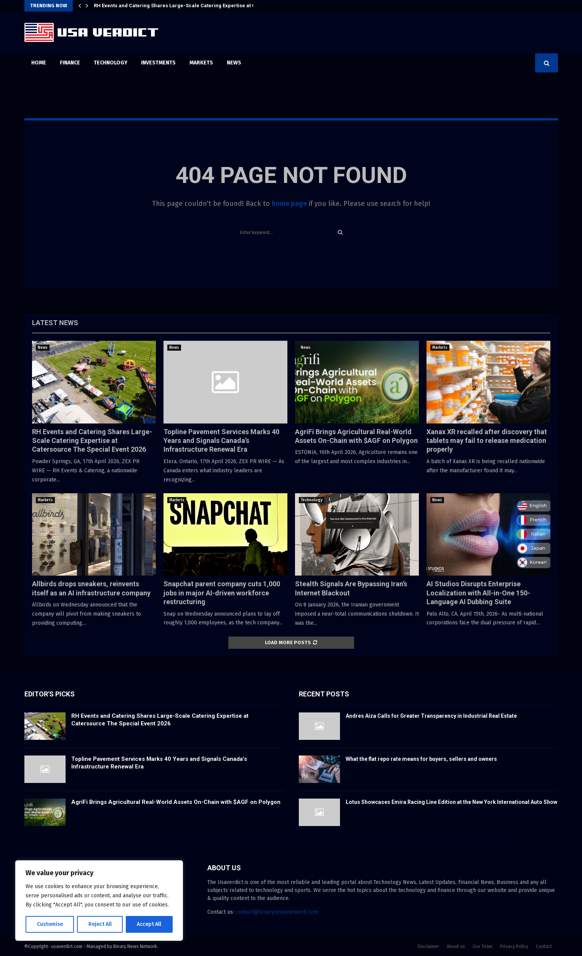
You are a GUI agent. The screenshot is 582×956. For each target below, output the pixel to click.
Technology (110, 62)
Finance (70, 62)
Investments (158, 62)
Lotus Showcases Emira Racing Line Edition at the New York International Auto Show (451, 802)
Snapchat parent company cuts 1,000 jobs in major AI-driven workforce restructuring (222, 593)
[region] (99, 901)
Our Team (482, 946)
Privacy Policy (514, 946)
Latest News (55, 323)
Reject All (100, 924)
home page (289, 203)
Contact (544, 946)
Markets (201, 62)
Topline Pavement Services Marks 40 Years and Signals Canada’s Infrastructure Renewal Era (221, 441)
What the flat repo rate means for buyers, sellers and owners (421, 759)
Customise (50, 924)
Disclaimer (428, 946)
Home (38, 62)
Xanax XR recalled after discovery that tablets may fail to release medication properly (486, 441)
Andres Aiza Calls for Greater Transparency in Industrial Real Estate (431, 716)
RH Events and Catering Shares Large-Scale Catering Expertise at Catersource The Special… (205, 5)
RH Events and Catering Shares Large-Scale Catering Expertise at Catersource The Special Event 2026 (92, 441)
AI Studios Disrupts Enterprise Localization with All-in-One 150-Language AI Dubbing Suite (478, 593)
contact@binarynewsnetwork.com (277, 912)
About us (456, 946)
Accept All (149, 924)
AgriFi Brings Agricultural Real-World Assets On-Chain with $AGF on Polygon (176, 802)
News (234, 62)
